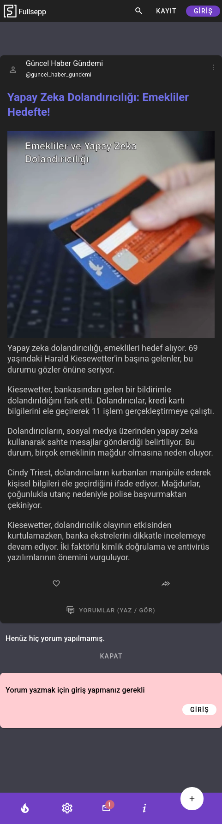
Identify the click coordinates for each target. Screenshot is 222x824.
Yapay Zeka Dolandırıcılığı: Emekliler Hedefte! (98, 105)
